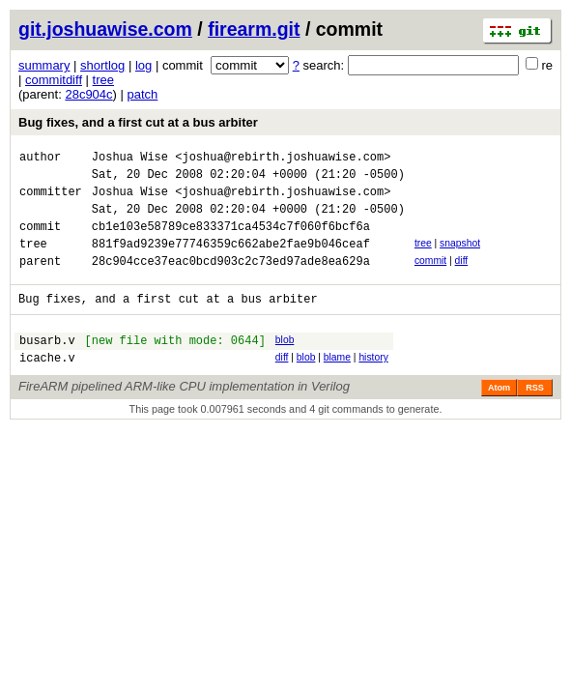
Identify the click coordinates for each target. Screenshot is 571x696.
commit (430, 278)
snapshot (460, 257)
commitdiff (53, 79)
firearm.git (254, 29)
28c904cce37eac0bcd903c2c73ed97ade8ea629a (231, 281)
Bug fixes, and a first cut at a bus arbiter (138, 122)
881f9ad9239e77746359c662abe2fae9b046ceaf (231, 260)
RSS (535, 416)
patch (143, 94)
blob (285, 363)
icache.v (47, 386)
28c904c (88, 94)
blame (337, 383)
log (143, 65)
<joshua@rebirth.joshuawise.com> (282, 159)
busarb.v (47, 366)
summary (44, 65)
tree (103, 79)
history (372, 383)
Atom (499, 416)
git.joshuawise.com (105, 29)
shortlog (102, 65)
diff (462, 278)
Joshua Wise (130, 159)
